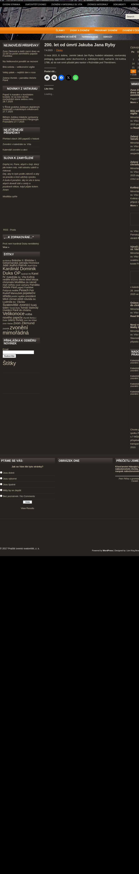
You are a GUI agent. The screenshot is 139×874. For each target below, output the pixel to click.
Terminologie (90, 37)
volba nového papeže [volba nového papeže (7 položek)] (17, 315)
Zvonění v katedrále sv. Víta (66, 4)
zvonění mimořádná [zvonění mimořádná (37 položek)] (16, 330)
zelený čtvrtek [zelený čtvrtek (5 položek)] (15, 320)
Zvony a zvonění (79, 30)
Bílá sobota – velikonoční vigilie (19, 67)
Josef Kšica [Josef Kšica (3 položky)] (32, 265)
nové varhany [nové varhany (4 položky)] (22, 285)
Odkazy (107, 37)
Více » (6, 247)
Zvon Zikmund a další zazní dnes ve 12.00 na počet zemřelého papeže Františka (21, 53)
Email (6, 349)
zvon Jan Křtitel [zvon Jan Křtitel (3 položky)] (30, 320)
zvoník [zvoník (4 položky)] (6, 328)
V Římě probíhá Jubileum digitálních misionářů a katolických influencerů (21, 108)
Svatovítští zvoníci (35, 4)
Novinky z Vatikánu (22, 88)
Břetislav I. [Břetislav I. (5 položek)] (30, 260)
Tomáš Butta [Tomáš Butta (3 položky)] (14, 308)
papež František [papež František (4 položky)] (25, 287)
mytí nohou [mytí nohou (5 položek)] (9, 284)
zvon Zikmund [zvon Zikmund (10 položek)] (23, 323)
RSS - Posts (21, 228)
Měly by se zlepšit (12, 490)
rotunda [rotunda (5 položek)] (28, 299)
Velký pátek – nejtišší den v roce (19, 72)
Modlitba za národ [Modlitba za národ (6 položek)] (25, 282)
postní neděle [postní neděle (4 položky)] (18, 296)
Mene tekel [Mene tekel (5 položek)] (25, 279)
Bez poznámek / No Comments (19, 496)
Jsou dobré (8, 472)
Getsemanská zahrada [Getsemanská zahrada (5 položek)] (15, 262)
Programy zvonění (106, 30)
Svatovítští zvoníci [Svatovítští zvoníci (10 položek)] (16, 305)
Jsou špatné (9, 484)
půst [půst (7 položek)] (20, 298)
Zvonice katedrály (98, 4)
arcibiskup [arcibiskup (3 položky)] (7, 260)
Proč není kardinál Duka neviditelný (21, 243)
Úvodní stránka (11, 4)
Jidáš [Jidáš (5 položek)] (6, 265)
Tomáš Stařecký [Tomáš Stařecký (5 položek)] (29, 307)
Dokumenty (119, 4)
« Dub (133, 74)
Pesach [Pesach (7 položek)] (24, 290)
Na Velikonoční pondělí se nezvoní (20, 61)
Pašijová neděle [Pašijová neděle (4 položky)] (10, 290)
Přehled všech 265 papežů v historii (21, 138)
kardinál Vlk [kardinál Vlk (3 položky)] (26, 274)
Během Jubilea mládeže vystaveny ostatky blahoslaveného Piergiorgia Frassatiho (20, 119)
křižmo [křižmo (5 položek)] (14, 279)
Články (60, 30)
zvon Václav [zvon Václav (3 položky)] (8, 323)
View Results (27, 508)
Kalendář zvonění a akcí (15, 149)
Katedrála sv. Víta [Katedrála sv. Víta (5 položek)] (16, 277)
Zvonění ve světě (66, 37)
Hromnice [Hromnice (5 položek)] (33, 262)
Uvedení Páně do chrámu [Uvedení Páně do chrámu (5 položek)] (17, 310)
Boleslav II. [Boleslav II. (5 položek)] (18, 260)
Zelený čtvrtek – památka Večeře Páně (19, 79)
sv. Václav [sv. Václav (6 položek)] (19, 301)
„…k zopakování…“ (19, 237)
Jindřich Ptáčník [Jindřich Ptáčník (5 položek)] (18, 265)
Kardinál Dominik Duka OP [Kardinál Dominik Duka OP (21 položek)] (19, 270)
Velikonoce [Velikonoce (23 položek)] (13, 313)
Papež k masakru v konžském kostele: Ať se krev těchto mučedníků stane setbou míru (18, 96)
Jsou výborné (10, 478)
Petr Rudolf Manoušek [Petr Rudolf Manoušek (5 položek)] (18, 292)
